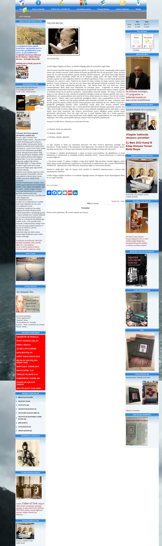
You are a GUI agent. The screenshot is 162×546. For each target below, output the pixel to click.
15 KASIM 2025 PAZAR (25, 90)
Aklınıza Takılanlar (122, 9)
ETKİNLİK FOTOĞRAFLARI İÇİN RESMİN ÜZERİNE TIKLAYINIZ (29, 242)
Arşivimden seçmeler (83, 9)
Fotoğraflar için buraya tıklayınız (28, 55)
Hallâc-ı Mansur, (23, 345)
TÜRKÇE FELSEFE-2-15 (27, 374)
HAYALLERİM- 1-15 (25, 370)
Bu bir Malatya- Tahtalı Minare (28, 57)
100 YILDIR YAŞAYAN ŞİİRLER (28, 413)
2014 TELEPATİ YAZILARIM (28, 388)
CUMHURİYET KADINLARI (28, 378)
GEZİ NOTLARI (23, 405)
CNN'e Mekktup (24, 16)
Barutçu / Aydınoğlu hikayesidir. (28, 59)
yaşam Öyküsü (21, 65)
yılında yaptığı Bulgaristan (135, 241)
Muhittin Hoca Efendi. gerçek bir (28, 63)
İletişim (138, 9)
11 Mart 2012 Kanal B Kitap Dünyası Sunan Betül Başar (139, 146)
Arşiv (122, 201)
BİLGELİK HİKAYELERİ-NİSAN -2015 (27, 361)
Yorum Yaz (115, 201)
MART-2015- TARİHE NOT (27, 366)
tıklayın (85, 212)
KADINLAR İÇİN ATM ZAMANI (25, 383)
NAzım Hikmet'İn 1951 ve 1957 (137, 239)
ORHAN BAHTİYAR (25, 431)
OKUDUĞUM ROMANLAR (27, 409)
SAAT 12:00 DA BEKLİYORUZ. (28, 247)
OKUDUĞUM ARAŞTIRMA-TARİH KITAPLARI (30, 418)
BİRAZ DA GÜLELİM (25, 397)
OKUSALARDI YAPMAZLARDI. (28, 249)
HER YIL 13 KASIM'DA (25, 245)
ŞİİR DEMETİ (23, 423)
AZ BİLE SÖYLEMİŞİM (26, 349)
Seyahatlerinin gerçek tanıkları (136, 243)
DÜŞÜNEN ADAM (24, 401)
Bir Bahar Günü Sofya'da (135, 237)
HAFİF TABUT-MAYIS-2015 (28, 356)
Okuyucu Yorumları (133, 411)
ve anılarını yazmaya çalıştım (136, 245)
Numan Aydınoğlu (38, 9)
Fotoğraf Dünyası (103, 9)
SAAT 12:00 (20, 92)
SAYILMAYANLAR (24, 352)
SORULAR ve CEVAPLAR (60, 9)
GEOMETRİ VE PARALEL (27, 337)
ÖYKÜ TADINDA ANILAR (27, 341)
